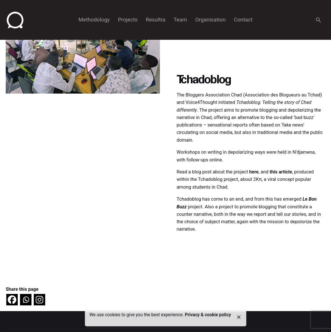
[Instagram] (39, 299)
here (254, 172)
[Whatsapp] (25, 299)
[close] (239, 317)
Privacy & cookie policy (208, 314)
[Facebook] (12, 299)
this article (280, 172)
